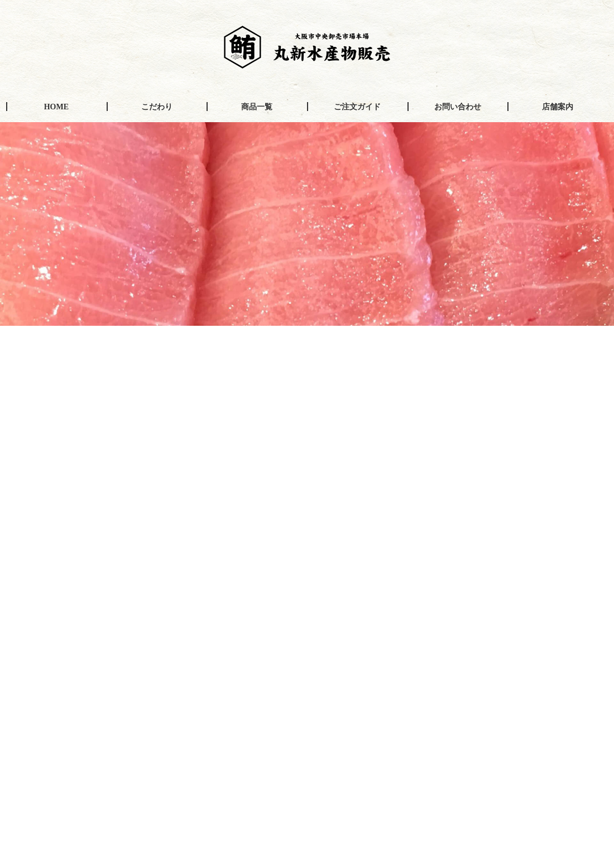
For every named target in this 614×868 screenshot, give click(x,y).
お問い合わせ (457, 107)
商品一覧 (256, 107)
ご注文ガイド (357, 107)
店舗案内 (557, 107)
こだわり (156, 107)
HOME (56, 107)
